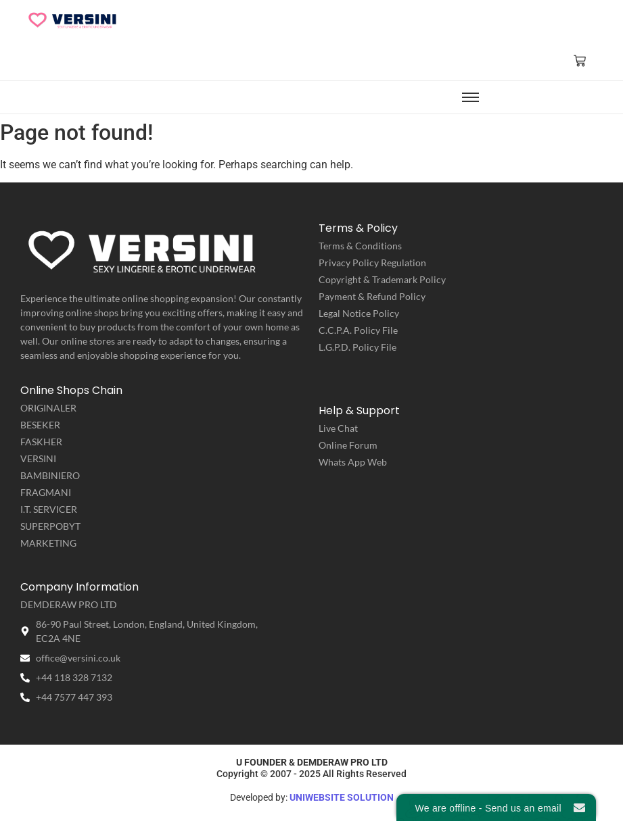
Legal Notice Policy (359, 313)
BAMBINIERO (50, 475)
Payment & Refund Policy (372, 296)
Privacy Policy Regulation (372, 262)
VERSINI (38, 458)
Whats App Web (353, 462)
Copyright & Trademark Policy (382, 279)
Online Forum (348, 445)
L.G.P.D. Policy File (357, 347)
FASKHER (41, 441)
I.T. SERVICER (48, 509)
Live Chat (338, 428)
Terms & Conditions (360, 245)
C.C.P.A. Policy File (358, 330)
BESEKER (40, 424)
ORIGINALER (48, 408)
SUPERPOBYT (50, 526)
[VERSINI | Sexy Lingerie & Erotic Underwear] (73, 20)
